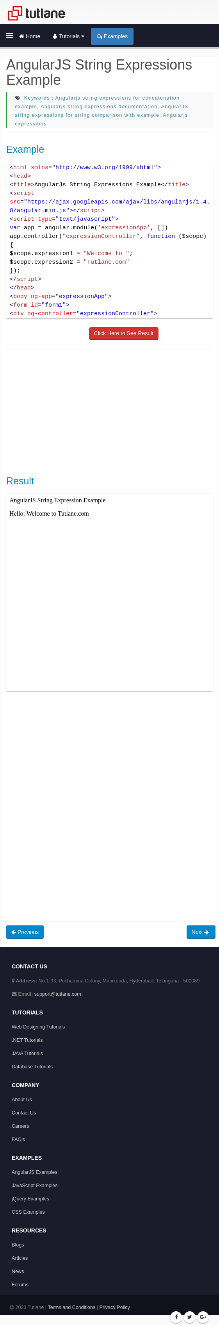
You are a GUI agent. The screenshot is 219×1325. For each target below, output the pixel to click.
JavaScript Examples (35, 1185)
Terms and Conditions (71, 1307)
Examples (112, 36)
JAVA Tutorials (27, 1053)
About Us (22, 1099)
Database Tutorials (32, 1067)
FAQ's (18, 1139)
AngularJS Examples (34, 1172)
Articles (20, 1258)
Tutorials (68, 36)
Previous (25, 932)
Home (29, 36)
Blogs (18, 1245)
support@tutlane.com (57, 994)
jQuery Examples (30, 1199)
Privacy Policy (114, 1307)
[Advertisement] (112, 411)
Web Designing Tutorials (38, 1027)
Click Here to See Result (124, 333)
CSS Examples (28, 1212)
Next (201, 932)
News (18, 1271)
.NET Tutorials (27, 1040)
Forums (20, 1285)
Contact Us (24, 1113)
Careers (20, 1126)
